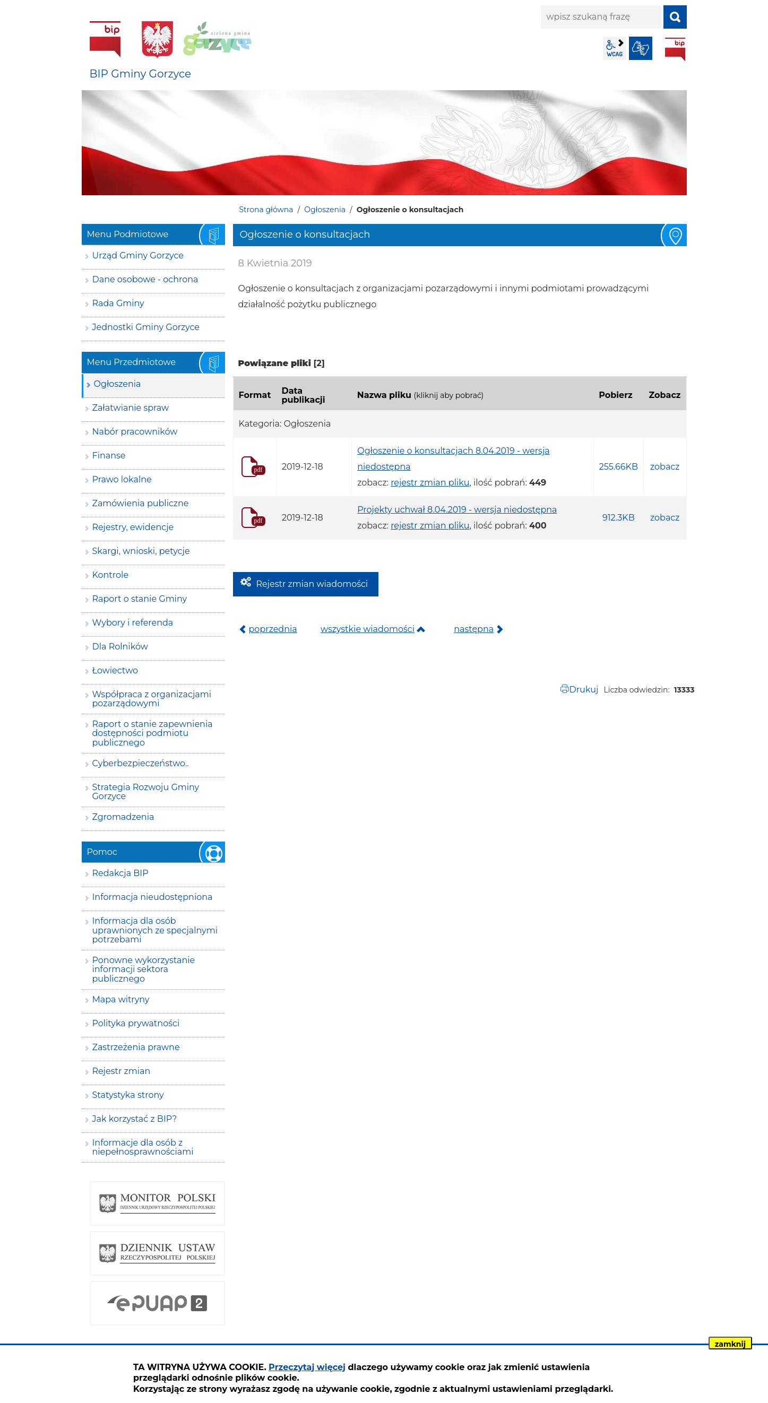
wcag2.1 (614, 48)
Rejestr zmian (121, 1071)
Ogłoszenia (325, 209)
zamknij (730, 1344)
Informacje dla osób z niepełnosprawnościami (143, 1147)
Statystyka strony (128, 1095)
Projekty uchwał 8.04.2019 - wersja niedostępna (457, 510)
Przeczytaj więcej (307, 1367)
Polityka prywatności (136, 1023)
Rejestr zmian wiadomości (312, 584)
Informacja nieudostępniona (152, 897)
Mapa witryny (121, 999)
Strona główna (266, 209)
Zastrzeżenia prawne (136, 1047)
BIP (675, 49)
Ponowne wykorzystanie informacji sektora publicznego (143, 969)
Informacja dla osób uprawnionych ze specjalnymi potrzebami (155, 930)
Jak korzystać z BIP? (134, 1119)
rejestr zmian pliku (430, 483)
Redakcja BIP (120, 873)
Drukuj (583, 690)
